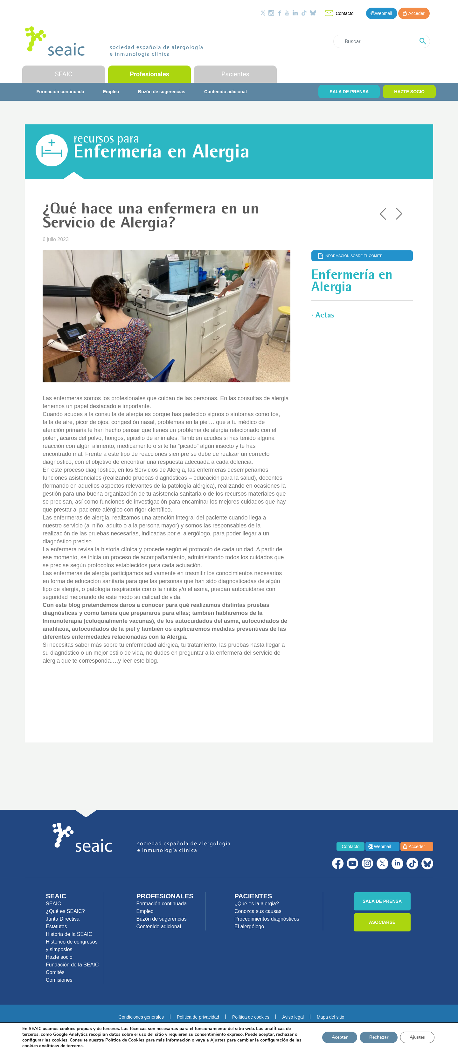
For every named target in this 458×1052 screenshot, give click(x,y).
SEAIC (64, 74)
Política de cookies (250, 1017)
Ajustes (417, 1037)
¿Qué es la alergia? (256, 903)
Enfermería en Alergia (161, 153)
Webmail (383, 13)
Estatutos (56, 926)
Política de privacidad (198, 1017)
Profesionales (149, 74)
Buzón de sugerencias (161, 91)
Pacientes (235, 74)
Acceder (416, 13)
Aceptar (339, 1037)
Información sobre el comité (354, 256)
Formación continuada (60, 91)
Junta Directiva (63, 919)
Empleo (111, 91)
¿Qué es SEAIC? (65, 911)
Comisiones (59, 980)
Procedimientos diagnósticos (266, 919)
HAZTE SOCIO (409, 91)
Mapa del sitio (330, 1017)
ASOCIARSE (382, 922)
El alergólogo (249, 926)
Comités (55, 972)
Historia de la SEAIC (69, 934)
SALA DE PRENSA (349, 91)
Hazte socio (59, 957)
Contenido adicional (225, 91)
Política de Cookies (124, 1040)
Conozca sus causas (257, 911)
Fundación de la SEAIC (72, 964)
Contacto (344, 13)
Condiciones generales (141, 1017)
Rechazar (378, 1037)
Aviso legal (293, 1017)
